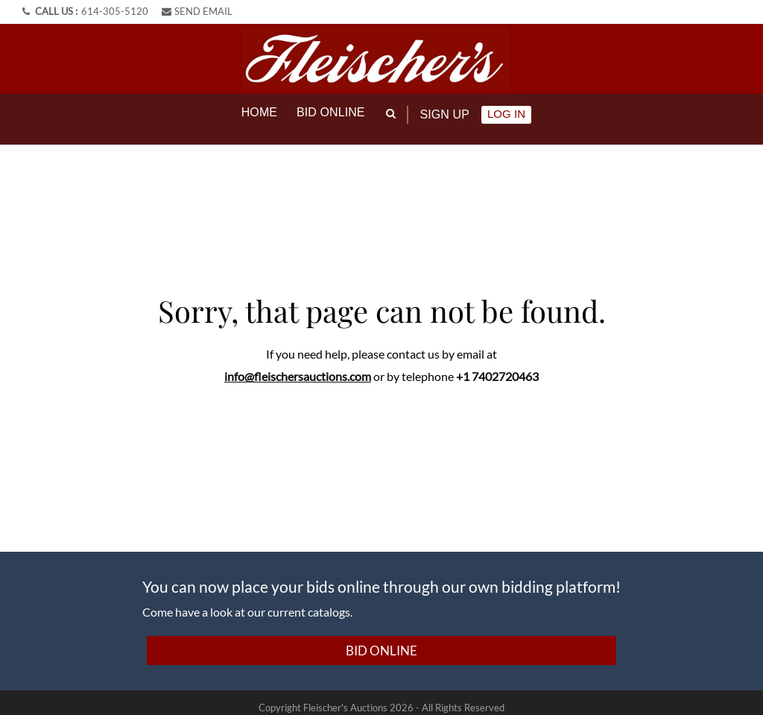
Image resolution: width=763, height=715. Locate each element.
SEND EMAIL (197, 11)
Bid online (331, 112)
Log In (506, 113)
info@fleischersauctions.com (297, 365)
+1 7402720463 (497, 365)
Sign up (444, 114)
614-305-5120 (114, 11)
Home (259, 112)
